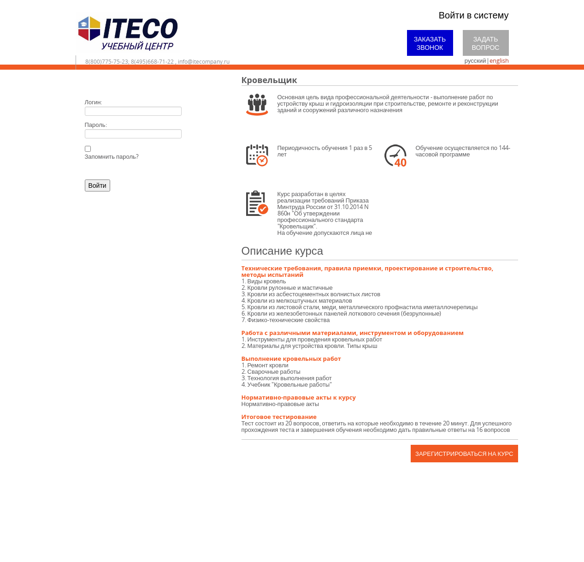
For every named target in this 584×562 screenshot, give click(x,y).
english (499, 60)
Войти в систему (474, 15)
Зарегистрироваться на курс (464, 453)
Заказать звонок (430, 43)
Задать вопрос (486, 43)
